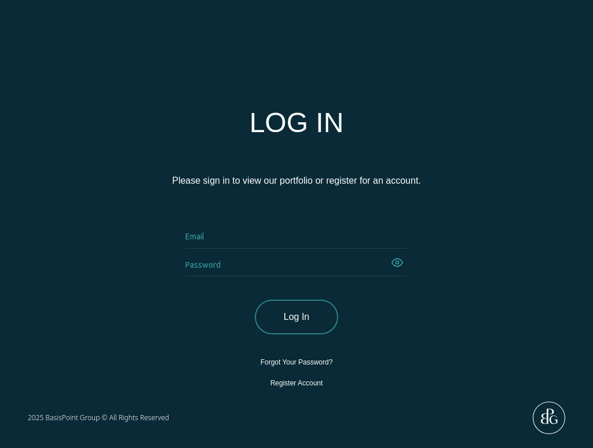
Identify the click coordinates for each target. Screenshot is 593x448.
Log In (296, 317)
